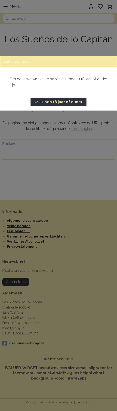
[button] (58, 102)
